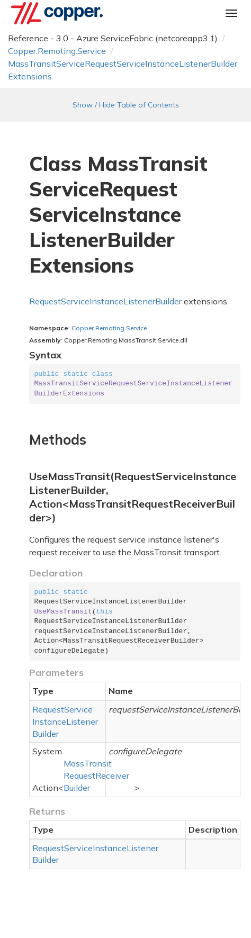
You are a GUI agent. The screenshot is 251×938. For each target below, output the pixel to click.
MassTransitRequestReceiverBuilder (96, 775)
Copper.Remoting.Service (57, 51)
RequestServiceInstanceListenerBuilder (105, 301)
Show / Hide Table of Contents (126, 105)
